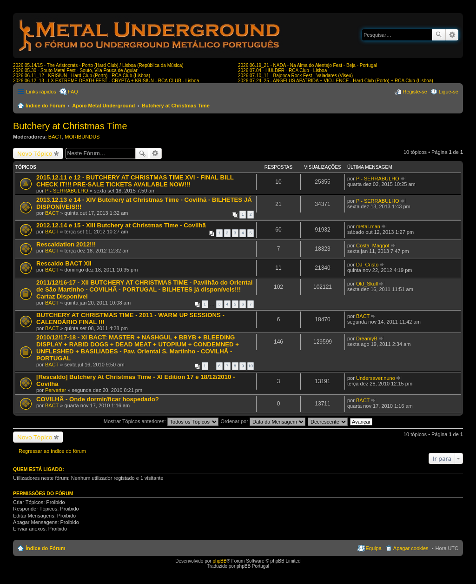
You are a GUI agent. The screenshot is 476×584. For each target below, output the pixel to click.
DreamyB (366, 338)
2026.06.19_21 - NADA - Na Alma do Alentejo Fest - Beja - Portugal (307, 65)
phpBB (219, 561)
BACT (55, 136)
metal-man (368, 226)
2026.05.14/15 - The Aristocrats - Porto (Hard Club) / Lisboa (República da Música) (98, 65)
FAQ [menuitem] (73, 91)
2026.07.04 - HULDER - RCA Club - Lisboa (282, 70)
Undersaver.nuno (375, 378)
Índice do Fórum (46, 105)
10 (250, 366)
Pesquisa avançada (452, 34)
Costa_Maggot (373, 245)
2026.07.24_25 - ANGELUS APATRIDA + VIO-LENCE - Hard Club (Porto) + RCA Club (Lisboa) (335, 80)
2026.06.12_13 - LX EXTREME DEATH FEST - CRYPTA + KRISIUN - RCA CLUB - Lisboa (106, 80)
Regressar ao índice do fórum (52, 451)
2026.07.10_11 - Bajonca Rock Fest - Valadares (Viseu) (295, 75)
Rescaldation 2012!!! (66, 244)
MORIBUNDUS (82, 136)
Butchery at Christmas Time (176, 105)
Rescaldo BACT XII (64, 263)
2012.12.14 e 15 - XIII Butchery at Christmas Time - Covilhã (121, 225)
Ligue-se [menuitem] (448, 91)
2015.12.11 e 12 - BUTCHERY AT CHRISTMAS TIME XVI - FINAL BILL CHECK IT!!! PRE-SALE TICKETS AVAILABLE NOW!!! (135, 181)
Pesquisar (439, 34)
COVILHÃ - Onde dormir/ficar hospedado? (97, 399)
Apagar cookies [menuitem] (411, 548)
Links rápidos (41, 91)
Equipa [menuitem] (374, 548)
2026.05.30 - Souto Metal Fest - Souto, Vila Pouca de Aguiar (75, 70)
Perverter (55, 390)
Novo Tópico (35, 153)
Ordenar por (263, 421)
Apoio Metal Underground (103, 105)
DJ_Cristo (367, 264)
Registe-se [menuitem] (415, 91)
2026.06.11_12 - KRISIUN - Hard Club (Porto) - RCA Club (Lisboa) (81, 75)
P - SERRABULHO (66, 190)
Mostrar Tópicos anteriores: (161, 421)
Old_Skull (367, 283)
